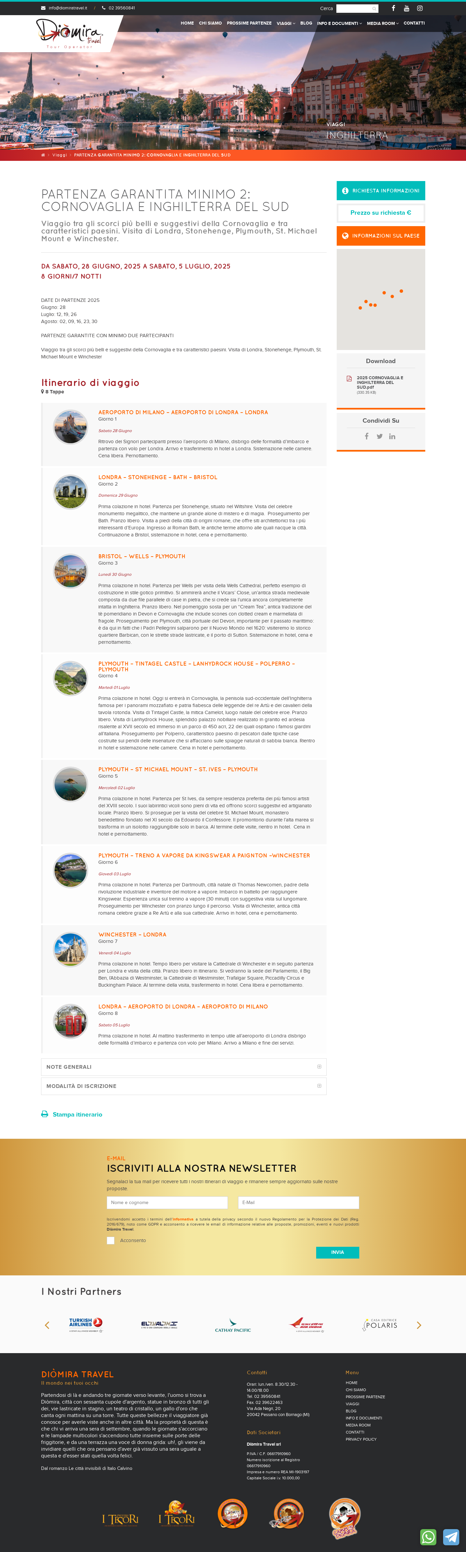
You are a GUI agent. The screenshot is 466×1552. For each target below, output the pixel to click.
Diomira (69, 34)
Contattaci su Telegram (451, 1537)
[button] (381, 191)
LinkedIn (392, 436)
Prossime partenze (249, 23)
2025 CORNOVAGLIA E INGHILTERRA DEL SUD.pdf (380, 383)
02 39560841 (118, 8)
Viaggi (286, 24)
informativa (183, 1220)
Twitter (379, 436)
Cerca (326, 8)
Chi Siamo (210, 23)
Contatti (414, 23)
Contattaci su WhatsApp (428, 1537)
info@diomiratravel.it (64, 8)
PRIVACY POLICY (361, 1440)
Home (187, 23)
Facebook (367, 436)
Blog (306, 23)
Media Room (383, 24)
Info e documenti (339, 24)
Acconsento (133, 1240)
